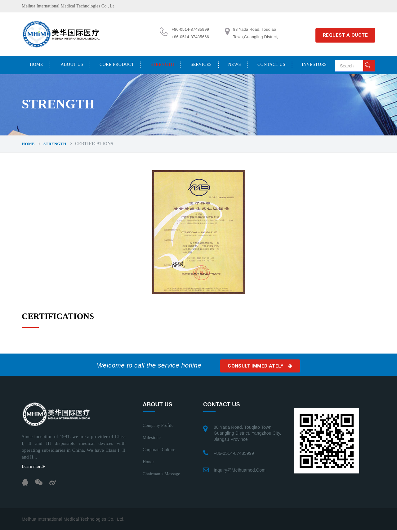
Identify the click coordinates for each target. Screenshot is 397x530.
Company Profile (158, 425)
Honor (148, 461)
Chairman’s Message (161, 474)
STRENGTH (162, 64)
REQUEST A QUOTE (345, 35)
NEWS (234, 64)
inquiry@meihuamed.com (239, 470)
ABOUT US (72, 64)
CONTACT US (271, 64)
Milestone (152, 437)
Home (36, 64)
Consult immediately (260, 366)
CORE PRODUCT (117, 64)
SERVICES (201, 64)
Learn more (33, 466)
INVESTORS (314, 64)
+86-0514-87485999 (234, 453)
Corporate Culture (159, 449)
